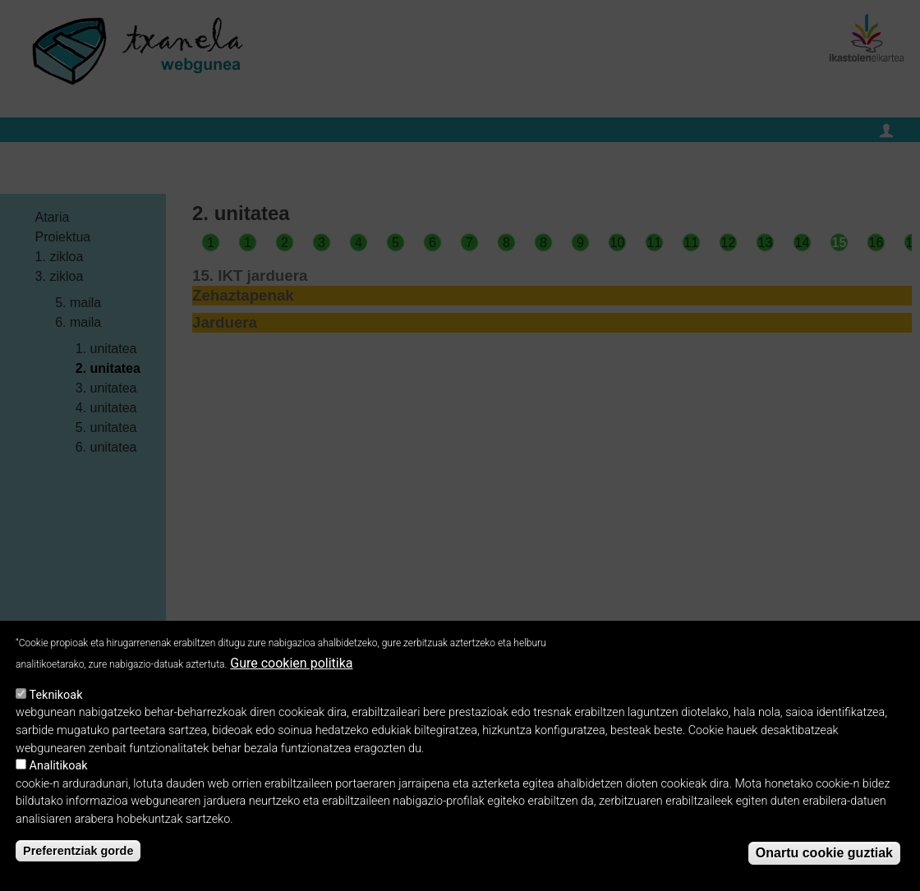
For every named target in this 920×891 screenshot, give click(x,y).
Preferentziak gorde (78, 859)
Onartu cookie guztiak (824, 861)
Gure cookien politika (291, 672)
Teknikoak (56, 703)
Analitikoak (59, 775)
